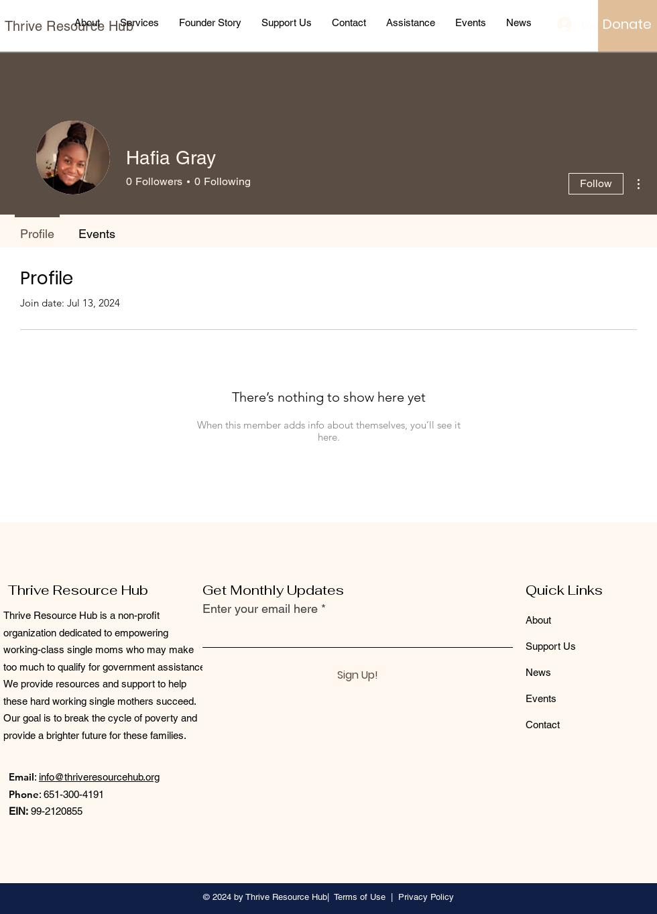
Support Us (551, 646)
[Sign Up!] (357, 675)
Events (541, 698)
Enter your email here (260, 609)
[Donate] (627, 24)
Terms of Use (359, 897)
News (538, 672)
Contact (543, 724)
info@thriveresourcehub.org (99, 777)
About (538, 620)
